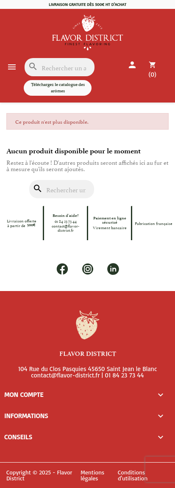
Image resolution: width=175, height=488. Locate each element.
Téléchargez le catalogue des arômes (58, 87)
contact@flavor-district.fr (65, 227)
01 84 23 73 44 (66, 221)
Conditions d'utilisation (132, 475)
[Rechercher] (59, 67)
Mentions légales (92, 475)
